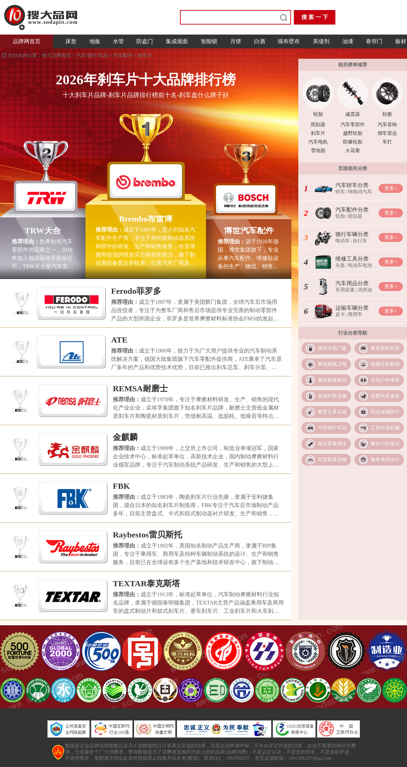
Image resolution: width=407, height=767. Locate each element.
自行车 (360, 240)
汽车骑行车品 (332, 427)
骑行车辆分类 (352, 234)
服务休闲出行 (385, 459)
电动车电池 (360, 265)
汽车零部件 (353, 124)
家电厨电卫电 (332, 364)
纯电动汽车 (360, 191)
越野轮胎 (352, 133)
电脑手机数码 (385, 364)
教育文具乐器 (332, 411)
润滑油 (365, 289)
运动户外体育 (385, 380)
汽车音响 (387, 124)
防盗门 (144, 41)
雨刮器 (318, 124)
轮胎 (318, 114)
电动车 (342, 240)
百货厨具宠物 (332, 459)
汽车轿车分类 (352, 185)
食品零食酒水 (332, 443)
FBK (121, 485)
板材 (400, 41)
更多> (391, 188)
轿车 (340, 191)
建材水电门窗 (332, 348)
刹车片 (145, 55)
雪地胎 (318, 150)
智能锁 (209, 41)
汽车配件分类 (352, 210)
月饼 (235, 41)
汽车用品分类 (352, 283)
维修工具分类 (352, 259)
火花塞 (352, 150)
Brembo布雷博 (145, 218)
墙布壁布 (289, 41)
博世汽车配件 (249, 230)
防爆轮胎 (352, 141)
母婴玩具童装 (385, 396)
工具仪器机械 (385, 427)
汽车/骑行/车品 (92, 55)
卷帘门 (374, 41)
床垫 (70, 41)
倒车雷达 (387, 133)
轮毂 (387, 114)
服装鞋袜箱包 (332, 380)
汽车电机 (318, 141)
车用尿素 (345, 289)
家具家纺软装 (385, 348)
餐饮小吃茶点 (385, 443)
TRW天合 (43, 230)
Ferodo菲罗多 (136, 291)
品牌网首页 (26, 41)
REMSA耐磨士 (140, 388)
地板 (94, 41)
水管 (118, 41)
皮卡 (340, 314)
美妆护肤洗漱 (332, 396)
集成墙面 (177, 41)
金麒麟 (125, 437)
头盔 (340, 265)
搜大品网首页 (57, 55)
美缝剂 (321, 41)
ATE (119, 339)
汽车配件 (123, 55)
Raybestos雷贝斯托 (147, 534)
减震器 (352, 114)
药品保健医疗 (385, 411)
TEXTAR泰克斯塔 (146, 583)
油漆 (347, 41)
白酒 (259, 41)
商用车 (355, 314)
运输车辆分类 (352, 308)
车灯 (387, 141)
